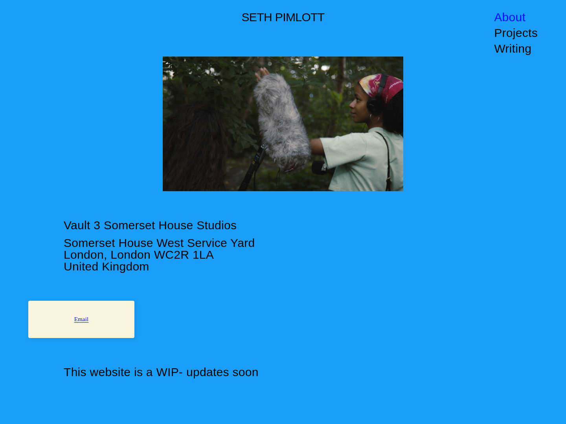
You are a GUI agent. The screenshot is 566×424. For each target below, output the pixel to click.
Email (81, 319)
